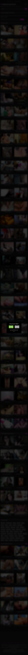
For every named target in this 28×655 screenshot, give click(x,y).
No (17, 326)
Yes (11, 326)
